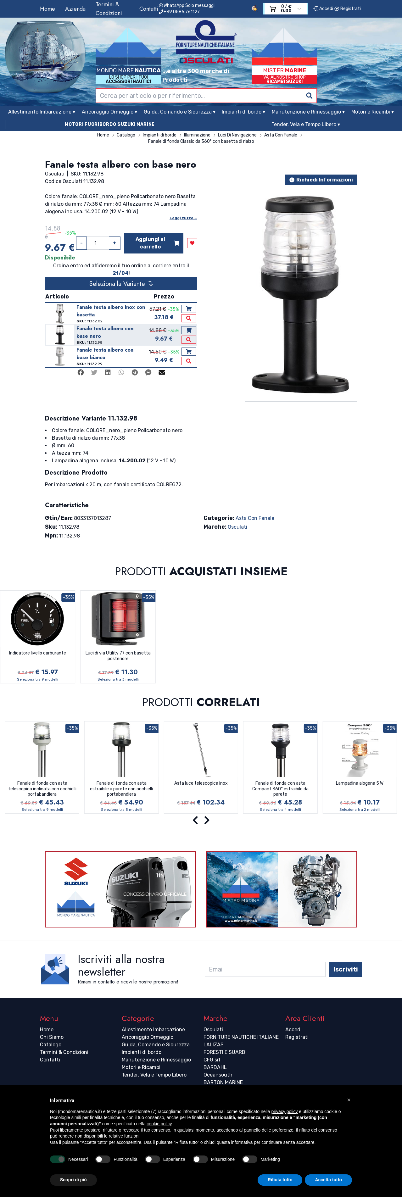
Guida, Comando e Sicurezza (156, 1045)
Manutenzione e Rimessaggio (156, 1060)
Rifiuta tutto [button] (280, 1179)
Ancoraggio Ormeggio (147, 1037)
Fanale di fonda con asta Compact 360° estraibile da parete (280, 789)
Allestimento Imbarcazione (153, 1030)
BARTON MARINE (223, 1082)
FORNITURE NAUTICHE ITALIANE (241, 1037)
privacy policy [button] (284, 1111)
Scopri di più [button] (73, 1179)
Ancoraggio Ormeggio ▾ (109, 112)
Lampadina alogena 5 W (359, 783)
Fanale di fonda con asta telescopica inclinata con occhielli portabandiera (42, 789)
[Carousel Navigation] (201, 820)
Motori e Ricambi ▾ (372, 112)
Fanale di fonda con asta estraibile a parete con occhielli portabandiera (121, 789)
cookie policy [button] (159, 1123)
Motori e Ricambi (141, 1067)
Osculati (237, 527)
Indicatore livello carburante (37, 653)
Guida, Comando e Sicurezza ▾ (179, 112)
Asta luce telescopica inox (201, 783)
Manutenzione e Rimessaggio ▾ (308, 112)
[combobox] (206, 95)
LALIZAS (214, 1045)
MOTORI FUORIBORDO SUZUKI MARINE (110, 124)
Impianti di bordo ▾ (243, 112)
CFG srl (212, 1060)
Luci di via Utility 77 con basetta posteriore (118, 655)
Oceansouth (218, 1075)
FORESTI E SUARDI (225, 1052)
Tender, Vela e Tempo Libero (154, 1075)
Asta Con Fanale (255, 518)
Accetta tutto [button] (328, 1179)
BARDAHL (215, 1067)
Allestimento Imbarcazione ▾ (41, 112)
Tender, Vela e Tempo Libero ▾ (305, 124)
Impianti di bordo (141, 1052)
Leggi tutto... (183, 218)
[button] (349, 1100)
